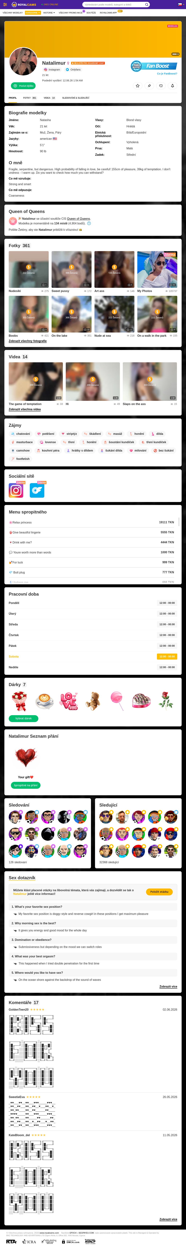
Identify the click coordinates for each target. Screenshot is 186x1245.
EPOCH (73, 1233)
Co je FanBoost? (167, 73)
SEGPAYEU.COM (86, 1233)
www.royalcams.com (49, 1233)
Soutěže (91, 13)
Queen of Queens (78, 218)
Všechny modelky (13, 13)
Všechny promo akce (71, 12)
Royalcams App (109, 12)
